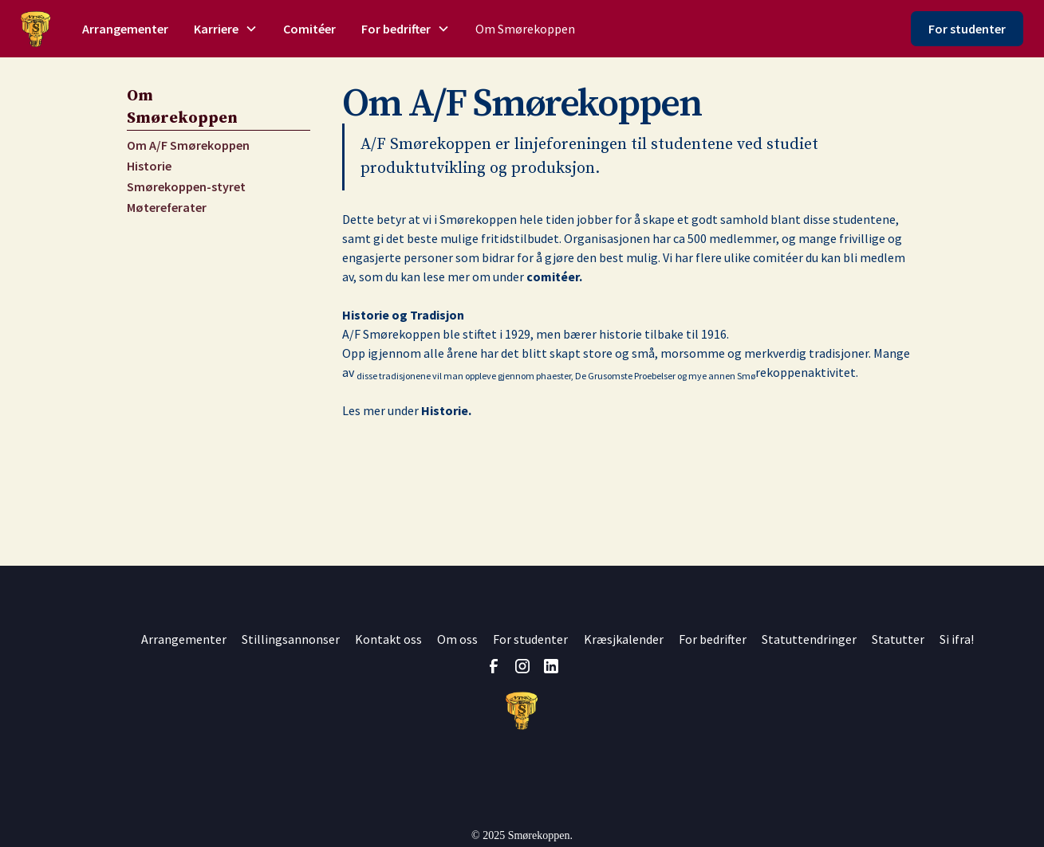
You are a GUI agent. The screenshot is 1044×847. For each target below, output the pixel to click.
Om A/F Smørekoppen (188, 145)
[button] (225, 28)
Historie (149, 166)
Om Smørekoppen (525, 29)
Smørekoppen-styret (186, 186)
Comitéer (309, 29)
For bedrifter (713, 639)
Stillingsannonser (291, 639)
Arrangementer (125, 29)
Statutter (898, 639)
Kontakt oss (388, 639)
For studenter (967, 29)
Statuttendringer (809, 639)
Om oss (457, 639)
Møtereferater (167, 207)
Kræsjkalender (624, 639)
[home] (35, 29)
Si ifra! (957, 639)
